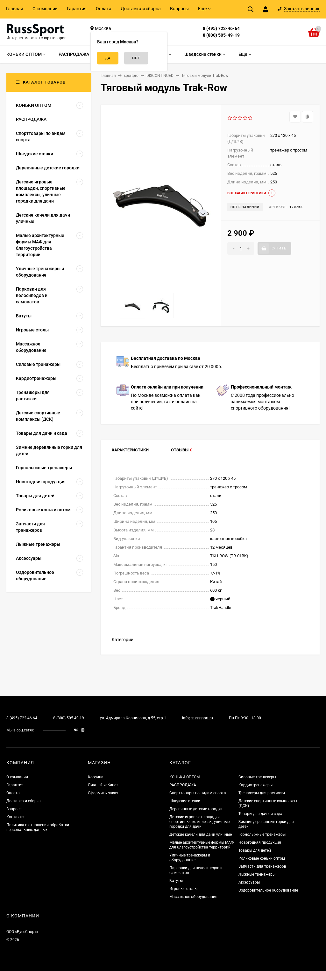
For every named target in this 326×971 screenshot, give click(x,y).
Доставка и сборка (141, 8)
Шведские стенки (184, 801)
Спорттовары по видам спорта (197, 793)
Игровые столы (183, 888)
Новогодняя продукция (259, 842)
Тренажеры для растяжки (261, 793)
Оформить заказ (103, 793)
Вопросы (179, 8)
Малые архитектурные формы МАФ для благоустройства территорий (201, 844)
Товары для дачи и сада (260, 814)
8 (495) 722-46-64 (221, 28)
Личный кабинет (103, 785)
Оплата (103, 8)
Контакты (15, 817)
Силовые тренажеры (257, 777)
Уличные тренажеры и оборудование (189, 857)
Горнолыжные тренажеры (262, 834)
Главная (14, 8)
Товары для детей (254, 850)
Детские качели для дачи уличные (200, 834)
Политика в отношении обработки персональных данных (37, 827)
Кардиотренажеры (255, 785)
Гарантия (77, 8)
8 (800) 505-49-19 (221, 35)
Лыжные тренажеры (256, 874)
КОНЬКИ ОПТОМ (184, 777)
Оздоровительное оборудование (268, 890)
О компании (45, 8)
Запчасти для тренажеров (262, 866)
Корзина (95, 777)
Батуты (176, 880)
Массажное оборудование (193, 896)
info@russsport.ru (197, 718)
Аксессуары (249, 882)
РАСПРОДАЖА (182, 785)
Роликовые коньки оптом (261, 858)
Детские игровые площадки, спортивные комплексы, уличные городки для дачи (199, 822)
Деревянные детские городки (196, 809)
